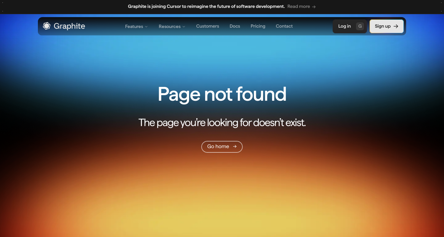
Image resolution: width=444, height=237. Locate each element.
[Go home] (221, 147)
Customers (207, 26)
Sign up (387, 26)
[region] (222, 7)
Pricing (258, 26)
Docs (235, 26)
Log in (351, 26)
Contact (284, 26)
